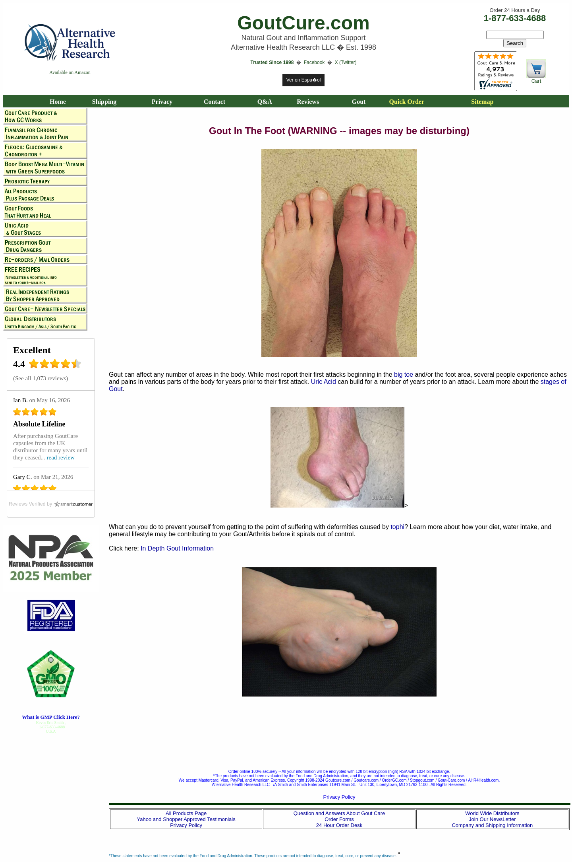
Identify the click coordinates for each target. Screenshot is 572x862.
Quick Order (406, 101)
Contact (214, 101)
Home (58, 101)
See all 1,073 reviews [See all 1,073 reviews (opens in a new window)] (40, 378)
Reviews (308, 101)
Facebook (315, 62)
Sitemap (482, 101)
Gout (359, 101)
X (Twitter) (346, 62)
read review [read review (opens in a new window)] (61, 457)
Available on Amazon (70, 72)
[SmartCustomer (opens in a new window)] (51, 504)
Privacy (162, 101)
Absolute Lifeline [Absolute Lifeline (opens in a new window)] (39, 424)
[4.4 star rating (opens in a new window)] (55, 366)
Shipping (104, 101)
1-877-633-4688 (515, 18)
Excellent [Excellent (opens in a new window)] (32, 350)
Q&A (264, 101)
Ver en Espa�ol (303, 80)
